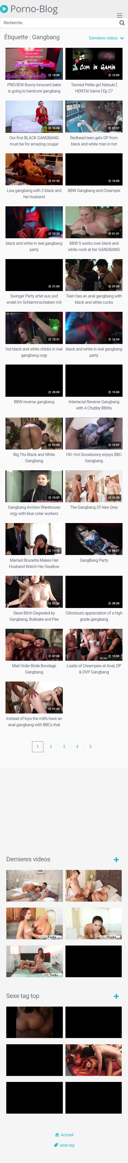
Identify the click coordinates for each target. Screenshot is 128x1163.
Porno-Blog (29, 9)
